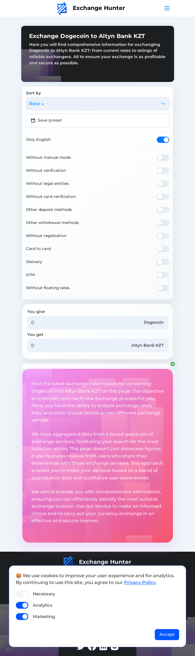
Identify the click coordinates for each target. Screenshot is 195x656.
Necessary (44, 593)
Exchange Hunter (91, 8)
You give (36, 311)
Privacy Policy (139, 582)
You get (35, 334)
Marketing (44, 616)
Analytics (42, 605)
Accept (167, 634)
